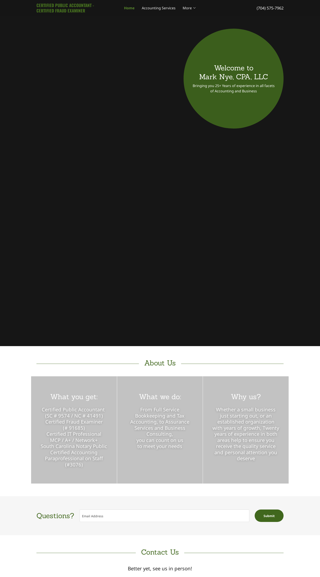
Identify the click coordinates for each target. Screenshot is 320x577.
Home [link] (129, 8)
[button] (189, 8)
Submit (269, 516)
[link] (67, 11)
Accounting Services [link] (159, 8)
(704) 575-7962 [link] (270, 8)
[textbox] (164, 516)
